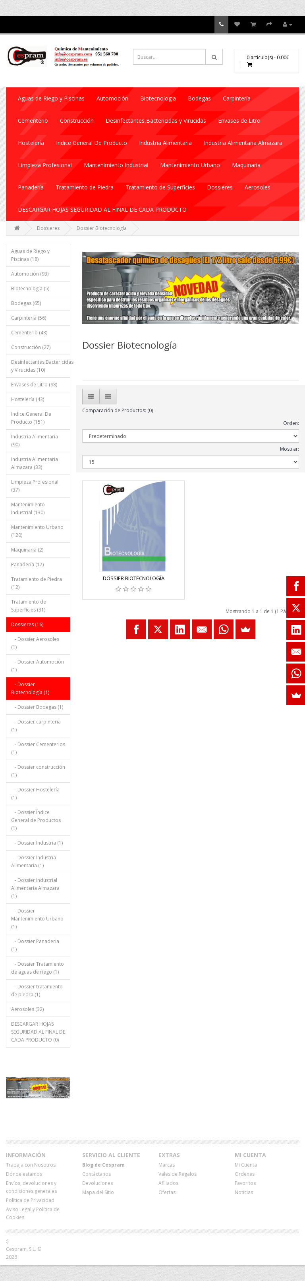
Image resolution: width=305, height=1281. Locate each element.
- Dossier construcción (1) (38, 771)
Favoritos (245, 1183)
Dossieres (220, 187)
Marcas (166, 1164)
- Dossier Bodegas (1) (37, 707)
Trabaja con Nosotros (31, 1164)
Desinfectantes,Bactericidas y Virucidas (156, 120)
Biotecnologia (158, 98)
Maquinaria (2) (27, 549)
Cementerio (33, 120)
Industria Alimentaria (165, 143)
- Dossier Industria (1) (37, 842)
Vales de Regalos (177, 1174)
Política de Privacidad (30, 1200)
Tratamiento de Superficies (160, 187)
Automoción (112, 98)
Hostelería (31, 143)
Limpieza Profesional (45, 165)
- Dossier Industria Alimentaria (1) (33, 861)
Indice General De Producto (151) (31, 418)
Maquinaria (246, 165)
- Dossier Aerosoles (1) (35, 643)
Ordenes (245, 1174)
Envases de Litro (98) (34, 384)
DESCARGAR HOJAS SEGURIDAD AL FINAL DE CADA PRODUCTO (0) (38, 1032)
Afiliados (168, 1183)
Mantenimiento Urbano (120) (37, 531)
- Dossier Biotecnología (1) (30, 688)
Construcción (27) (30, 347)
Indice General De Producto (91, 143)
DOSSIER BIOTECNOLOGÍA (133, 578)
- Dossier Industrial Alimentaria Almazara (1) (35, 888)
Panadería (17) (27, 564)
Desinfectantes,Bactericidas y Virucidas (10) (40, 366)
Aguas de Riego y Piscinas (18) (30, 255)
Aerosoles (257, 187)
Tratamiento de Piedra (85, 187)
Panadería (31, 187)
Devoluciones (97, 1183)
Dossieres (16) (27, 624)
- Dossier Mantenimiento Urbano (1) (37, 918)
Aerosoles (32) (27, 1009)
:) (7, 1241)
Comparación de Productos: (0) (117, 410)
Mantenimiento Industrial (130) (28, 508)
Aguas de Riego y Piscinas (51, 98)
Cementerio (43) (29, 332)
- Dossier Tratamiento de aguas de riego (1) (37, 968)
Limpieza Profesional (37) (34, 485)
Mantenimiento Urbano (190, 165)
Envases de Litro (239, 120)
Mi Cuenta (246, 1164)
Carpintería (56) (28, 317)
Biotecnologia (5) (30, 288)
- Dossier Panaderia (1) (35, 945)
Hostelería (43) (27, 399)
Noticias (244, 1192)
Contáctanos (96, 1174)
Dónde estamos (24, 1174)
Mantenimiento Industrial (116, 165)
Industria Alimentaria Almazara (243, 143)
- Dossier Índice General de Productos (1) (36, 820)
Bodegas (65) (26, 303)
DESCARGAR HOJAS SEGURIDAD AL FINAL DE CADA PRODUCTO (102, 209)
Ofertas (167, 1192)
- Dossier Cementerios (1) (38, 748)
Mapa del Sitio (98, 1192)
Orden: (291, 423)
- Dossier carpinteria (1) (36, 725)
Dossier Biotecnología (102, 228)
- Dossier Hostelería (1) (35, 793)
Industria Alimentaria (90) (34, 440)
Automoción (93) (29, 273)
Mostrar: (289, 449)
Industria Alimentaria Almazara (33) (34, 463)
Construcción (77, 120)
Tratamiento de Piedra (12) (36, 583)
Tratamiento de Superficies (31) (28, 605)
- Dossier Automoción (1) (37, 665)
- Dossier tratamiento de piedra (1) (37, 990)
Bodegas (199, 98)
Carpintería (237, 98)
